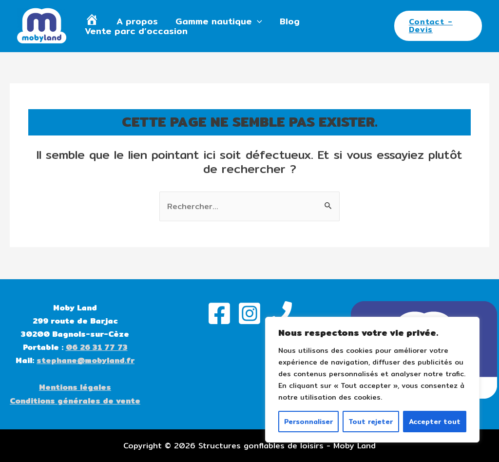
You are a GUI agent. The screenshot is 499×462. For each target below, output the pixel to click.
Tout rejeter (370, 421)
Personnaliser (308, 421)
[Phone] (280, 313)
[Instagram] (249, 313)
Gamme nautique (218, 21)
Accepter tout (435, 421)
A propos (137, 21)
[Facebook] (219, 313)
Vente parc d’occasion (136, 31)
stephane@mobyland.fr (85, 360)
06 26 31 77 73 (97, 347)
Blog (290, 21)
